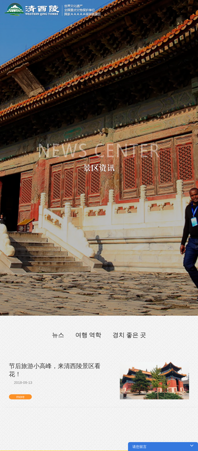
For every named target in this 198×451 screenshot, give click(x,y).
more (20, 397)
